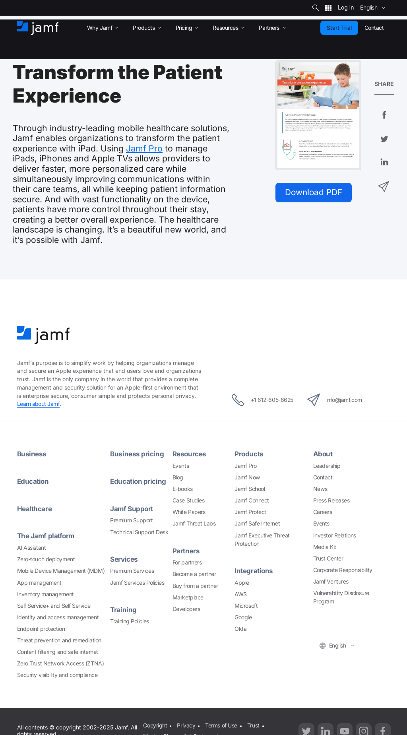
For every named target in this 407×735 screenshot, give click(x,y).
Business (32, 454)
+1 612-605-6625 (260, 400)
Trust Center (328, 558)
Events (180, 465)
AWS (241, 594)
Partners (186, 551)
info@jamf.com (336, 400)
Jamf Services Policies (137, 582)
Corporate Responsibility (342, 569)
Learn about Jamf (38, 403)
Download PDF (314, 192)
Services (124, 559)
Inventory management (45, 594)
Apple (242, 582)
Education (33, 481)
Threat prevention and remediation (59, 640)
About (323, 454)
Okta (240, 628)
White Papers (188, 511)
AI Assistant (31, 547)
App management (39, 582)
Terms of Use (221, 725)
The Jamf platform (46, 535)
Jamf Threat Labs (194, 523)
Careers (322, 511)
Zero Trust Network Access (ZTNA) (60, 663)
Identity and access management (58, 617)
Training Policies (129, 621)
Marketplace (188, 597)
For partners (187, 562)
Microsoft (246, 605)
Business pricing (137, 454)
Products (249, 454)
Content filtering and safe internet (57, 651)
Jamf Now (247, 477)
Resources (189, 454)
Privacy (186, 725)
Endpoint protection (41, 628)
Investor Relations (334, 535)
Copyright (155, 725)
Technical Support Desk (139, 532)
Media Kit (324, 546)
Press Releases (331, 500)
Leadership (327, 465)
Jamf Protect (250, 511)
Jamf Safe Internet (257, 523)
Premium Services (132, 570)
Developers (186, 608)
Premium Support (131, 520)
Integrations (254, 570)
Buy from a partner (195, 585)
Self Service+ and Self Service (54, 605)
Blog (177, 477)
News (320, 488)
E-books (182, 488)
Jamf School (250, 488)
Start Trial (339, 27)
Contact (323, 477)
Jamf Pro (144, 148)
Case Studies (188, 500)
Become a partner (194, 573)
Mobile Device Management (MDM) (61, 570)
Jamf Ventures (331, 581)
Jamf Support (132, 508)
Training (123, 609)
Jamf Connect (252, 500)
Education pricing (138, 481)
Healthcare (34, 508)
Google (243, 617)
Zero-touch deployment (46, 559)
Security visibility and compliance (57, 674)
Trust (253, 725)
